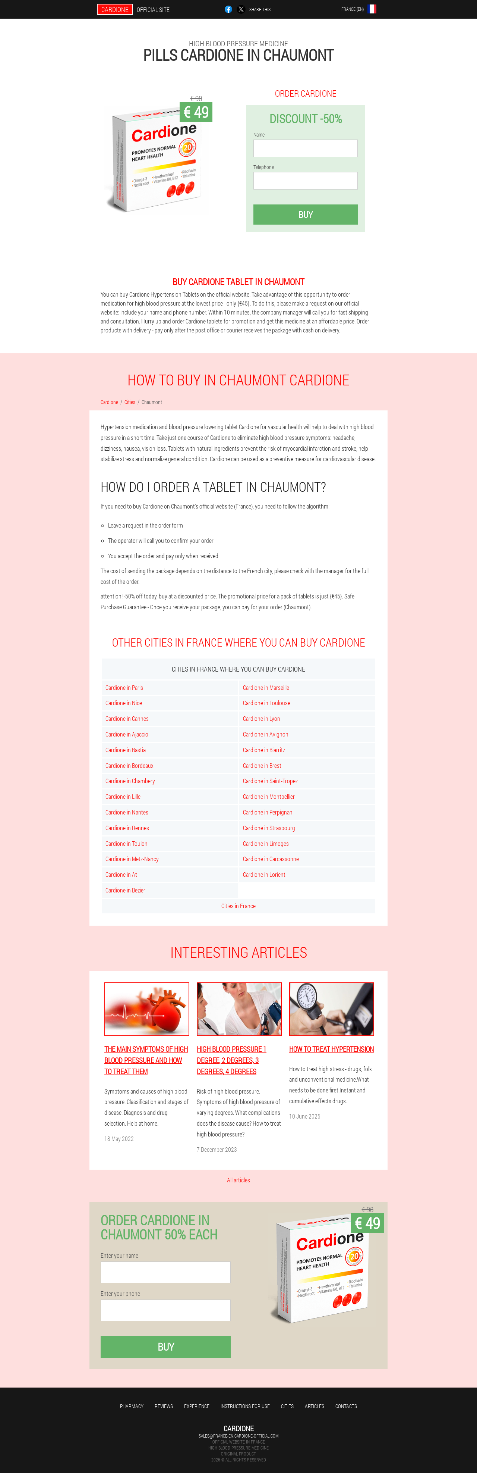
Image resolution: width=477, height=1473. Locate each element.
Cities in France (238, 906)
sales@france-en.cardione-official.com (238, 1436)
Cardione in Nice (123, 703)
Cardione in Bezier (125, 890)
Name (259, 134)
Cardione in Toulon (126, 843)
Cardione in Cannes (127, 718)
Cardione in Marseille (266, 687)
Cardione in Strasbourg (269, 828)
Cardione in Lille (122, 796)
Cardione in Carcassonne (271, 859)
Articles (314, 1406)
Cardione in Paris (124, 687)
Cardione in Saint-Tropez (270, 781)
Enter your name (119, 1255)
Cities (287, 1406)
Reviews (164, 1406)
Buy (305, 215)
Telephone (263, 167)
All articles (238, 1180)
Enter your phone (120, 1294)
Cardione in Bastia (125, 750)
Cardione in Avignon (265, 734)
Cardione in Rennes (127, 828)
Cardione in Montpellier (269, 796)
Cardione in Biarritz (264, 750)
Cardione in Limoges (266, 843)
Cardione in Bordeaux (129, 765)
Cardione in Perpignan (268, 812)
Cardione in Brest (262, 765)
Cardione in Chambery (130, 781)
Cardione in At (121, 874)
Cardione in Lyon (261, 718)
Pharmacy (131, 1406)
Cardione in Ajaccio (126, 734)
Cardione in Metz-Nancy (132, 859)
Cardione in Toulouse (266, 703)
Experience (196, 1406)
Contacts (346, 1406)
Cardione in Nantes (126, 812)
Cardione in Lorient (264, 874)
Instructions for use (245, 1406)
